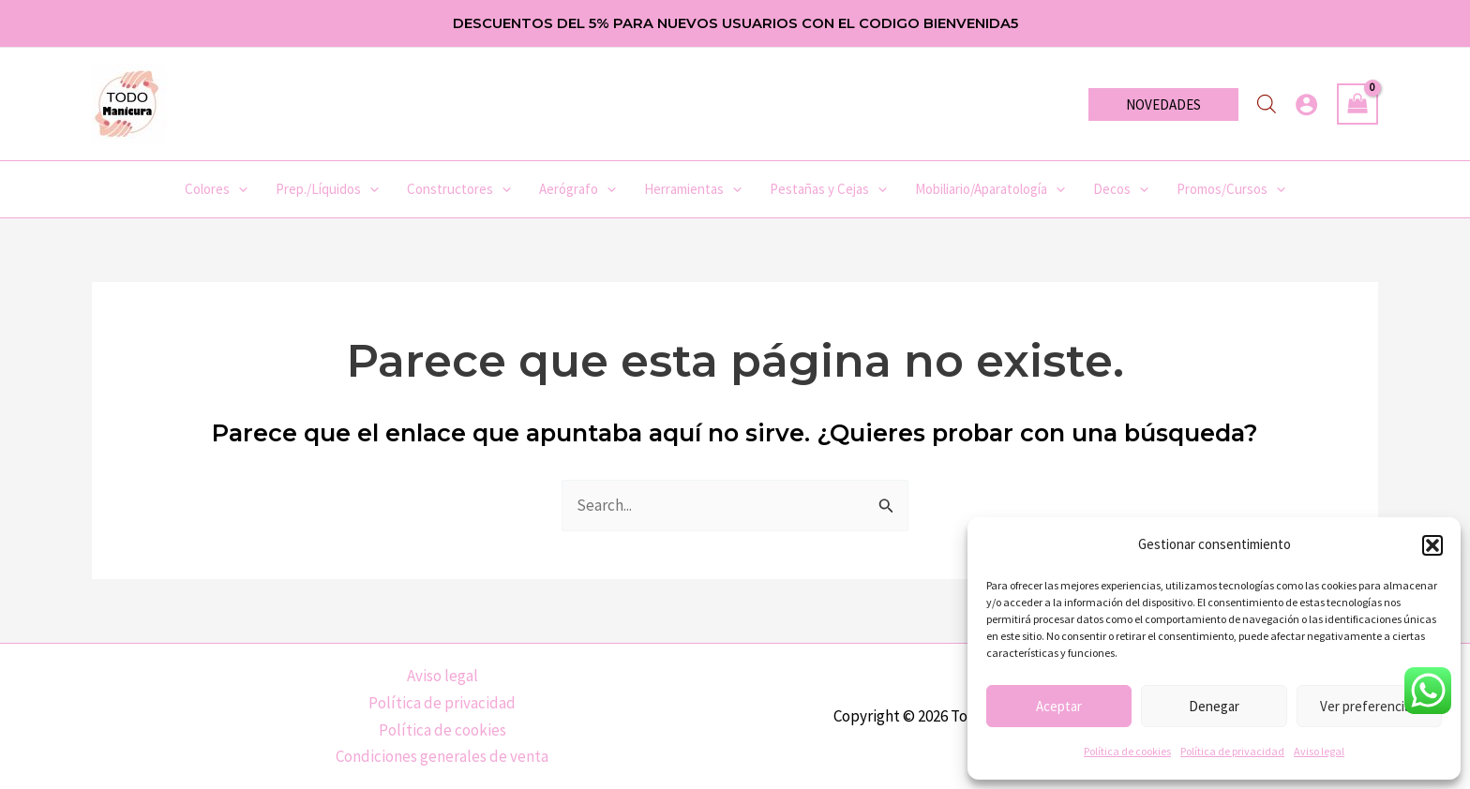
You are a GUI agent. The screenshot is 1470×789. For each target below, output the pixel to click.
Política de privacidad (1232, 751)
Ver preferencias (1369, 706)
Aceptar (1059, 706)
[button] (1432, 545)
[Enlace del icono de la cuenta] (1306, 104)
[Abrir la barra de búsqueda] (1266, 104)
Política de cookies (1127, 751)
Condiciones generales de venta (442, 756)
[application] (239, 189)
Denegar (1214, 706)
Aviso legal (1319, 751)
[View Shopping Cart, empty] (1357, 104)
